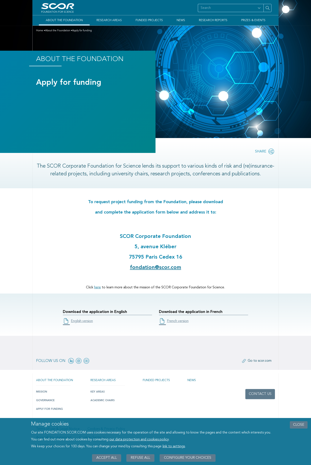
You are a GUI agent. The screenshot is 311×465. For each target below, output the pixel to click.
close (298, 425)
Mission (41, 392)
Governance (45, 400)
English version (82, 321)
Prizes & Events (253, 20)
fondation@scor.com (155, 267)
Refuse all (140, 458)
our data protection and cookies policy (139, 439)
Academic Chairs (102, 400)
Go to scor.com (259, 361)
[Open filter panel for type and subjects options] (259, 8)
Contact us (260, 394)
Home (39, 30)
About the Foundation (64, 20)
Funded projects (156, 380)
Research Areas (109, 20)
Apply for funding (49, 409)
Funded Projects (149, 20)
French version (178, 321)
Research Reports (213, 20)
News (181, 20)
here (97, 287)
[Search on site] (226, 8)
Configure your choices (187, 458)
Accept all (106, 458)
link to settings (173, 446)
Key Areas (97, 392)
